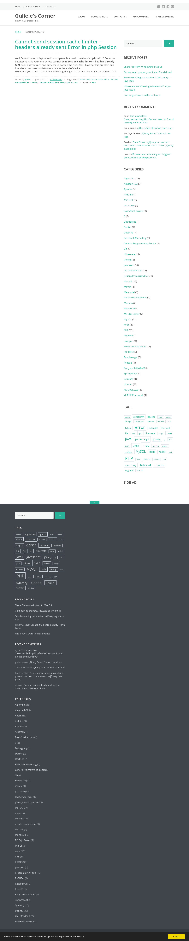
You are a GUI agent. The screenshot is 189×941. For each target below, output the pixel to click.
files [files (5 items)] (133, 433)
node (126, 324)
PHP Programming (164, 16)
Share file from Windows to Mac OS (143, 66)
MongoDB (129, 308)
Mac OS (128, 281)
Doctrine (128, 232)
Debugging (130, 221)
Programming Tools (135, 346)
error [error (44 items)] (140, 427)
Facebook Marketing (135, 238)
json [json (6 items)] (127, 446)
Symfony (128, 378)
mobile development (135, 297)
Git (125, 248)
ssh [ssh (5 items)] (164, 459)
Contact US (50, 6)
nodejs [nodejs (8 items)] (162, 451)
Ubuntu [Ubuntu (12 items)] (159, 465)
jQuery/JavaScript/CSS (136, 275)
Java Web (129, 265)
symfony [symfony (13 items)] (130, 465)
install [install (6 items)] (169, 433)
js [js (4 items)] (164, 440)
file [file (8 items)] (126, 433)
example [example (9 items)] (153, 427)
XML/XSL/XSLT (132, 389)
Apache (128, 189)
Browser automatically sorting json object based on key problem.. (147, 156)
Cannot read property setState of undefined (148, 72)
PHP (94, 82)
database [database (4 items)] (150, 422)
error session (33, 82)
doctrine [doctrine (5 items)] (161, 421)
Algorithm (129, 178)
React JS (128, 362)
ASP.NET (128, 200)
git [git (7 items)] (140, 433)
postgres (128, 341)
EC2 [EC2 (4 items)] (169, 422)
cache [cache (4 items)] (168, 417)
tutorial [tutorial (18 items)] (145, 465)
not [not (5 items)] (170, 452)
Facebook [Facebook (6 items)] (166, 428)
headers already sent (49, 82)
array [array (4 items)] (160, 417)
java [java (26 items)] (128, 439)
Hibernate (129, 254)
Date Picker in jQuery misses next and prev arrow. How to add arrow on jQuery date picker (148, 145)
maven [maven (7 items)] (156, 445)
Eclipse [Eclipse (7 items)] (128, 428)
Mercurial (129, 292)
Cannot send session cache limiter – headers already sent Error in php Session (66, 44)
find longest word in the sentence (142, 95)
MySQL (128, 319)
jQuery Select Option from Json (155, 128)
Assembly (129, 205)
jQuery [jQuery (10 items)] (157, 439)
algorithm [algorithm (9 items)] (138, 416)
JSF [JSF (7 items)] (170, 439)
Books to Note (33, 6)
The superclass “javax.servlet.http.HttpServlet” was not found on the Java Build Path (149, 119)
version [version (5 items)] (140, 470)
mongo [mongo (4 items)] (165, 446)
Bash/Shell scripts (133, 211)
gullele (27, 79)
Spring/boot (130, 373)
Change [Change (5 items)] (128, 421)
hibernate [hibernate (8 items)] (150, 433)
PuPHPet (128, 351)
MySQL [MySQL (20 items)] (141, 451)
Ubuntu (128, 384)
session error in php (69, 82)
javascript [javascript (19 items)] (142, 439)
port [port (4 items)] (138, 459)
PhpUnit (128, 335)
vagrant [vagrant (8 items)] (129, 470)
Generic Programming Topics (140, 243)
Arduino (128, 194)
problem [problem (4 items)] (147, 459)
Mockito (128, 303)
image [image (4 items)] (161, 434)
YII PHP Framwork (134, 395)
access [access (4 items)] (127, 417)
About (18, 6)
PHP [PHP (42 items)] (129, 458)
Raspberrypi (131, 357)
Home (18, 31)
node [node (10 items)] (152, 451)
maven (127, 286)
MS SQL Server (132, 313)
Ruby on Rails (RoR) (134, 368)
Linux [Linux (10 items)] (136, 445)
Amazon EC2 (131, 183)
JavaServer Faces (133, 270)
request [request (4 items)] (156, 459)
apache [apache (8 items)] (151, 416)
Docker (128, 227)
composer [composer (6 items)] (139, 421)
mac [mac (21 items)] (146, 445)
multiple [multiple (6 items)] (128, 452)
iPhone (127, 259)
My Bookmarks (141, 16)
